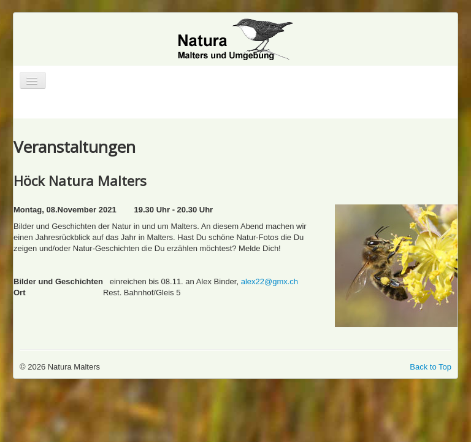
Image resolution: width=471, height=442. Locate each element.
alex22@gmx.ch (269, 281)
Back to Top (430, 366)
